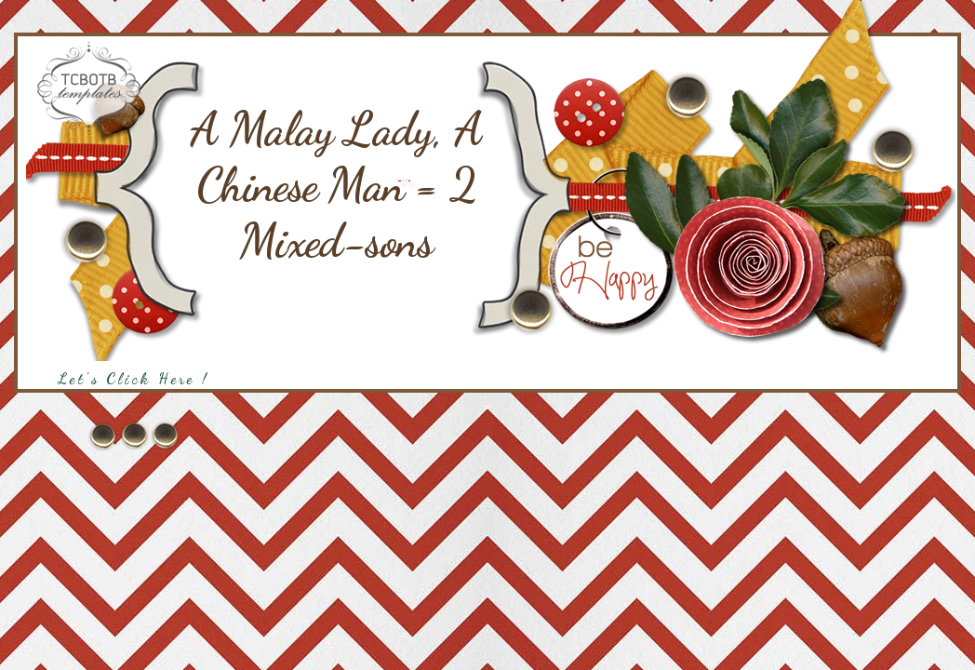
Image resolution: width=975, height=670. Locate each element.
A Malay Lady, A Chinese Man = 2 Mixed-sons (336, 185)
